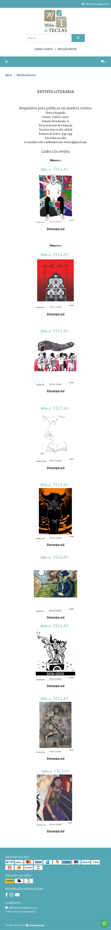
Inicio (8, 75)
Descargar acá (55, 229)
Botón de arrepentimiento (20, 911)
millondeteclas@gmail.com (21, 907)
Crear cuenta (44, 49)
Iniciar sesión (67, 49)
